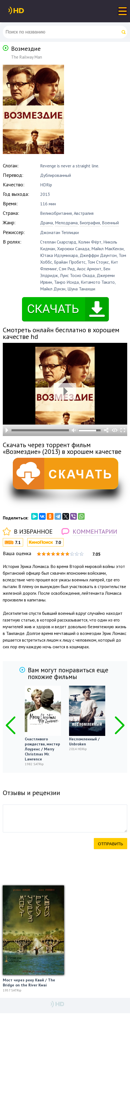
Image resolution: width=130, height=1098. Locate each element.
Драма (46, 222)
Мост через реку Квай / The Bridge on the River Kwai (29, 982)
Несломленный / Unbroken (84, 741)
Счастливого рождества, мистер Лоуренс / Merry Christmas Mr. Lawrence (42, 749)
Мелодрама (66, 222)
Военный (110, 222)
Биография (90, 222)
